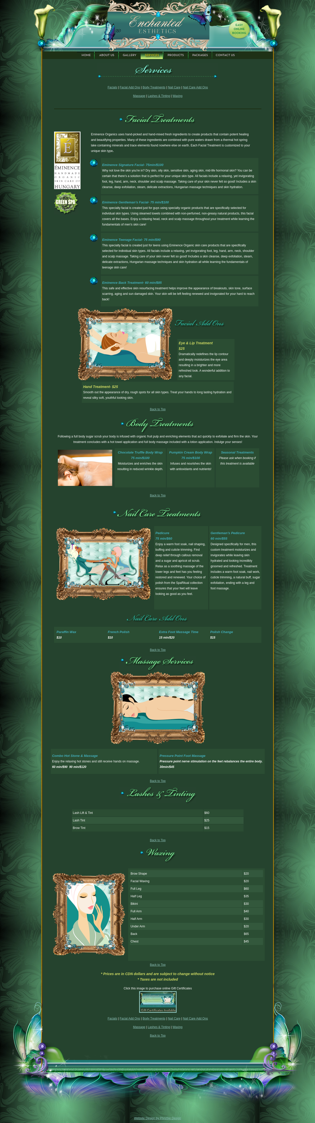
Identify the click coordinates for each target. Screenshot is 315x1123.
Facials (112, 87)
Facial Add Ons (130, 87)
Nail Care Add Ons (195, 87)
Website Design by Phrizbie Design (157, 1118)
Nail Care (174, 87)
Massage (139, 96)
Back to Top (158, 409)
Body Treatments (154, 87)
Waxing (178, 96)
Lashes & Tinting (159, 96)
